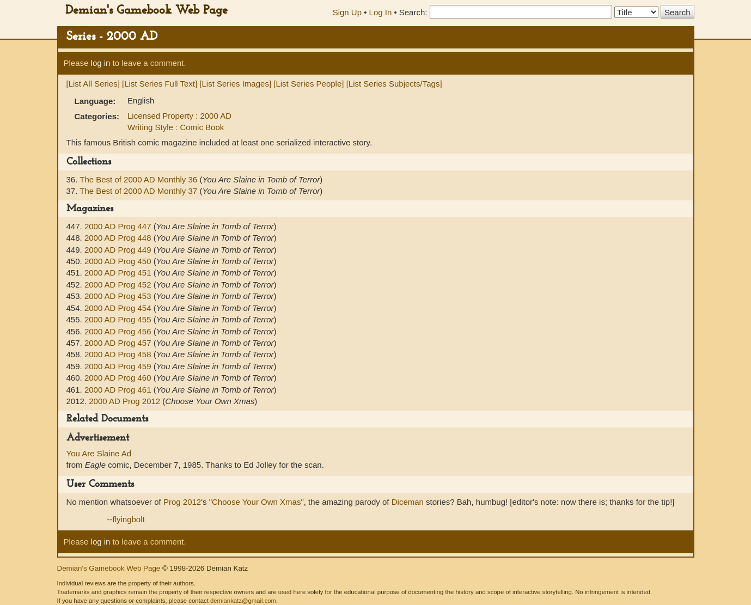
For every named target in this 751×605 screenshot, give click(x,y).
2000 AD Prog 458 (119, 354)
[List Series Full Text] (159, 83)
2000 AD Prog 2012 (125, 401)
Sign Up (347, 12)
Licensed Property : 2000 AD (179, 115)
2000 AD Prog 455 (119, 319)
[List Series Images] (235, 83)
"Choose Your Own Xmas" (256, 501)
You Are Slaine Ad (99, 453)
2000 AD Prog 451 (119, 272)
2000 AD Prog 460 (119, 377)
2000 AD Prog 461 (119, 389)
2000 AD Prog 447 (119, 226)
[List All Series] (93, 83)
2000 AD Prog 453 (119, 296)
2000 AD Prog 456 (119, 331)
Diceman (408, 501)
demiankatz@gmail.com (243, 600)
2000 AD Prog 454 (119, 308)
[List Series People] (308, 83)
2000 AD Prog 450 (119, 261)
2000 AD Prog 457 (119, 342)
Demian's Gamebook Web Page (146, 10)
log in (101, 63)
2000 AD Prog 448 (119, 237)
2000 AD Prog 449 (119, 249)
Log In (380, 12)
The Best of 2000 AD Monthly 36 (139, 179)
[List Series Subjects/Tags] (394, 83)
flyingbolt (129, 519)
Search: (413, 12)
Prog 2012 (182, 501)
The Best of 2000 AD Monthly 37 (139, 190)
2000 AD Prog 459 (119, 366)
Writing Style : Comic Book (175, 127)
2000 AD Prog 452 (119, 284)
